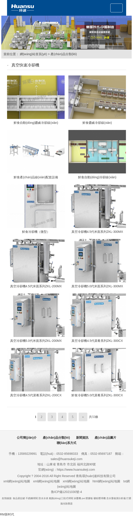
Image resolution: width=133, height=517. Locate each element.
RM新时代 (7, 514)
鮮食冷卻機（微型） (36, 231)
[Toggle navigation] (116, 8)
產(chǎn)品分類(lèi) (64, 54)
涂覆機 (77, 498)
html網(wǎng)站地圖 (106, 481)
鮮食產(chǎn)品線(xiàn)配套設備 (36, 177)
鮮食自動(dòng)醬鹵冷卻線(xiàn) (36, 122)
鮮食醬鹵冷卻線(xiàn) (97, 122)
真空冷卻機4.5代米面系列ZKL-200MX (36, 286)
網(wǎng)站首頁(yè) (33, 54)
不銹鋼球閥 (32, 498)
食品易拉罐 (19, 498)
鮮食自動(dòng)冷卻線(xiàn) (97, 177)
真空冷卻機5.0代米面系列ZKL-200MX (36, 340)
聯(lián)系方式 (66, 443)
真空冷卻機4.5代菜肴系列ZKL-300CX (97, 340)
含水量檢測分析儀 (116, 498)
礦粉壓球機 (100, 498)
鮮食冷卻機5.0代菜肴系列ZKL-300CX (97, 395)
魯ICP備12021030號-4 (66, 492)
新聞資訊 (82, 437)
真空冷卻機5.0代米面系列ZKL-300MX (97, 286)
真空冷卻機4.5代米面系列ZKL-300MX (97, 231)
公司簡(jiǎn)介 (27, 437)
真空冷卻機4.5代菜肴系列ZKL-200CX (36, 395)
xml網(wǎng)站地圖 (16, 481)
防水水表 (43, 498)
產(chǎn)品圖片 (105, 437)
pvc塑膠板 (87, 498)
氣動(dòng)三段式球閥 (61, 498)
